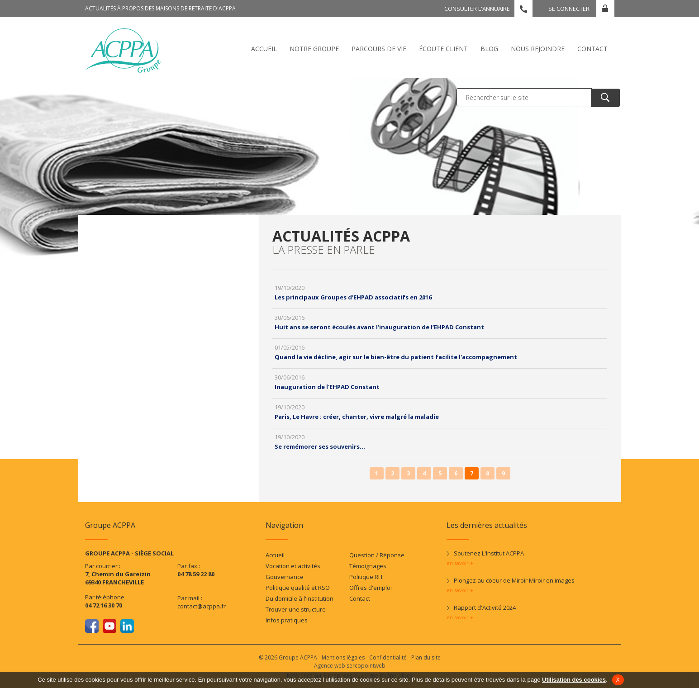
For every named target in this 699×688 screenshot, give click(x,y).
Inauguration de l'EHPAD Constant (327, 387)
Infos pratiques (287, 620)
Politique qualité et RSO (298, 588)
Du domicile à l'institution (299, 598)
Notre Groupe (314, 48)
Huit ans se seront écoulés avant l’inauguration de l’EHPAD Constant (379, 327)
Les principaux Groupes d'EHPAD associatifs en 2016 (353, 297)
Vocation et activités (293, 566)
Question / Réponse (376, 555)
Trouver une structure (296, 609)
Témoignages (367, 566)
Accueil (264, 48)
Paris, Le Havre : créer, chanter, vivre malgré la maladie (357, 417)
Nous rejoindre (538, 48)
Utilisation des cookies (574, 679)
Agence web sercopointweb (349, 665)
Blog (489, 48)
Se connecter (569, 9)
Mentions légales (343, 657)
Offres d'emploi (370, 588)
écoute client (443, 48)
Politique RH (365, 577)
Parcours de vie (379, 48)
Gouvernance (285, 577)
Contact (592, 48)
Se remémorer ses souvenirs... (320, 446)
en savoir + (460, 563)
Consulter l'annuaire (477, 9)
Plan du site (426, 657)
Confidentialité (388, 657)
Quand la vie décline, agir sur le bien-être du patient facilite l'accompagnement (396, 357)
